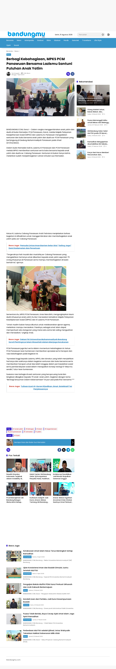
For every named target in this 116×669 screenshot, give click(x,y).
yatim (39, 432)
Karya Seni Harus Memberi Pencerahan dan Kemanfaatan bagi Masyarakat (98, 153)
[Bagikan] (72, 74)
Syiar (18, 435)
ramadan (29, 432)
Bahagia (31, 429)
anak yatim (19, 429)
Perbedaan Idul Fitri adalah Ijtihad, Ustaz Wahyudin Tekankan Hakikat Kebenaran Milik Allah (47, 634)
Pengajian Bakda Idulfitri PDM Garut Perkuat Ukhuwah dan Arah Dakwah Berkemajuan (47, 585)
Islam (40, 429)
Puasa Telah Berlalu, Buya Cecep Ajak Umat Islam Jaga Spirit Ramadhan (47, 616)
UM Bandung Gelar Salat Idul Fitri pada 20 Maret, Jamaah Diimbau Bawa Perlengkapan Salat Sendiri (98, 132)
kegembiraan (52, 429)
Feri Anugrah (16, 73)
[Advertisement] (58, 15)
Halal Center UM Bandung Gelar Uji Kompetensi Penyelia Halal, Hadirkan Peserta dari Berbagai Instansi (40, 476)
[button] (102, 34)
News (8, 54)
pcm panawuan (15, 432)
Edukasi (28, 604)
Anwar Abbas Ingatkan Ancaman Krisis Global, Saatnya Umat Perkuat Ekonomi (62, 500)
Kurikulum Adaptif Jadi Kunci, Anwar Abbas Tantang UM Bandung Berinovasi (39, 500)
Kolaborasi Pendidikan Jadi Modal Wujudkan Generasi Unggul (62, 476)
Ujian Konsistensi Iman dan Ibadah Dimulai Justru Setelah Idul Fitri (46, 568)
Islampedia (29, 557)
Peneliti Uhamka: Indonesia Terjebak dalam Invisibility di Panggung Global (14, 476)
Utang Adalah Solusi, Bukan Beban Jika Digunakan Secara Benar (97, 111)
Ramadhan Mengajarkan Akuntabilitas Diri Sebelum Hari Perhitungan (98, 143)
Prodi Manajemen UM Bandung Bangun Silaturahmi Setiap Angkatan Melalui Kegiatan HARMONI (14, 500)
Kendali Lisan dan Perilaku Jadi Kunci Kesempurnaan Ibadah (43, 599)
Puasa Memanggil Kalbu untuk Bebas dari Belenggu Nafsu (98, 121)
